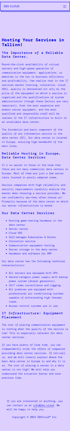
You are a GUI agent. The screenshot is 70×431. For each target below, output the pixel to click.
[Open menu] (64, 6)
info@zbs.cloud (43, 405)
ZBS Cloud (12, 6)
